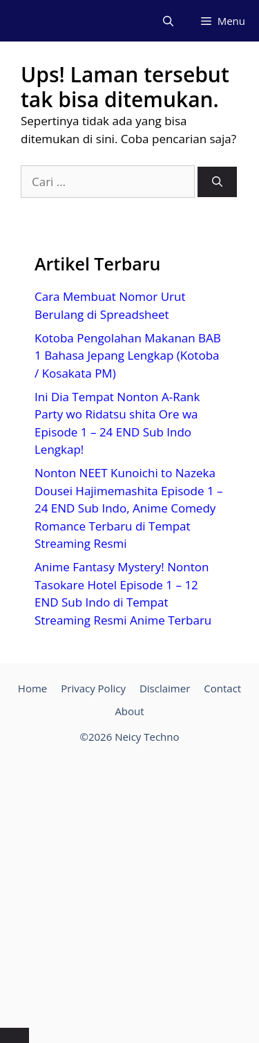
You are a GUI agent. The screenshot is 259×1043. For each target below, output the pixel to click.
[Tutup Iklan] (14, 1035)
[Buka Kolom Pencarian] (168, 20)
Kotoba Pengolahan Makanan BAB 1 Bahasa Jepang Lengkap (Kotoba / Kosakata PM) (128, 355)
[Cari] (217, 182)
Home (32, 688)
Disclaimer (165, 688)
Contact (222, 688)
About (129, 711)
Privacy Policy (93, 688)
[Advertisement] (129, 888)
